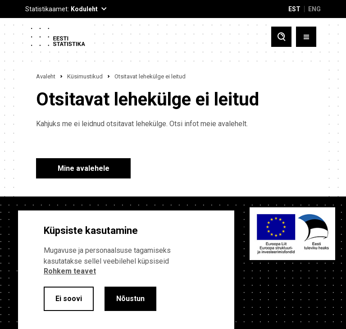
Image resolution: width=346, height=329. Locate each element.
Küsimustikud (85, 76)
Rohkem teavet (70, 271)
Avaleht (45, 76)
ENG (314, 9)
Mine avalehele (83, 168)
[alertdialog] (126, 269)
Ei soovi (68, 298)
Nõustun (130, 298)
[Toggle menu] (306, 36)
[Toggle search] (281, 36)
